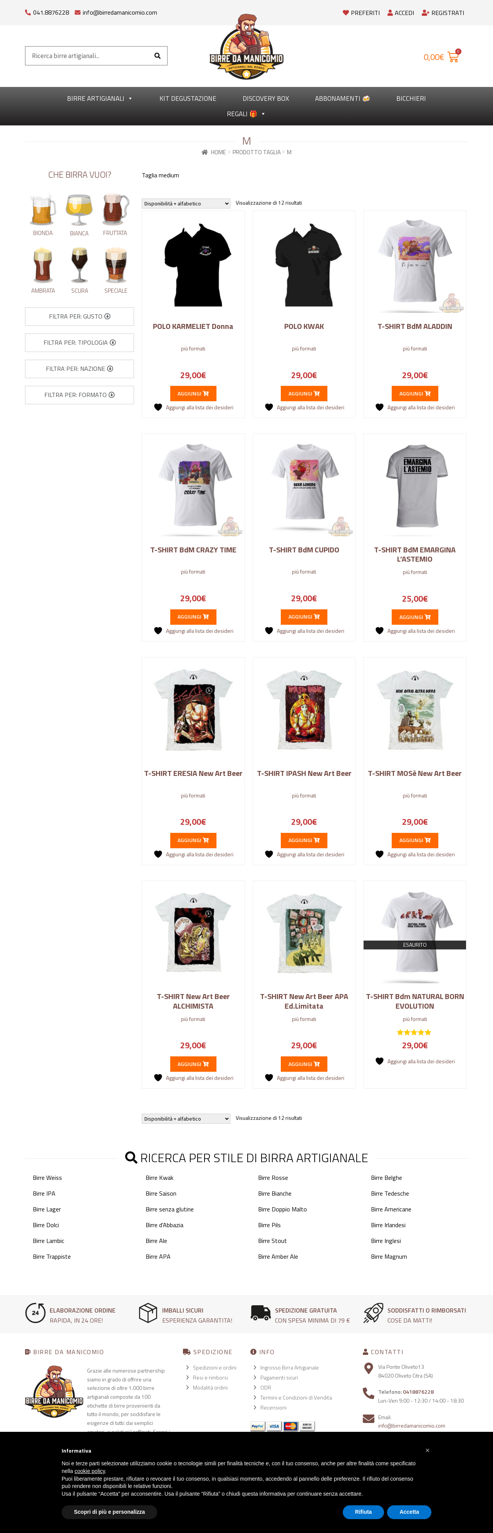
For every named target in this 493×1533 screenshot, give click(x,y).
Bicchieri (411, 98)
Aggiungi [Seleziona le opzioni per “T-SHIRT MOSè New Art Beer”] (415, 840)
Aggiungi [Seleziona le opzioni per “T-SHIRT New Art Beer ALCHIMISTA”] (193, 1064)
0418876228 (418, 1392)
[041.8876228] (28, 10)
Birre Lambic (48, 1240)
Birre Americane (391, 1209)
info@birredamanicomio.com (120, 12)
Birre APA (158, 1256)
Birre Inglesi (386, 1240)
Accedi (400, 12)
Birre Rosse (273, 1177)
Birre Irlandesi (388, 1224)
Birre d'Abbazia (164, 1224)
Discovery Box (266, 98)
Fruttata (115, 233)
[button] (80, 317)
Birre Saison (161, 1193)
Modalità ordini (210, 1387)
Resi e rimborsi (210, 1377)
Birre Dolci (46, 1224)
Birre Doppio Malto (282, 1209)
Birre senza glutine (170, 1209)
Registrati (443, 12)
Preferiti (361, 12)
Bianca (79, 233)
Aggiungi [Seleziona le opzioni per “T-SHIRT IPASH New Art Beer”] (304, 840)
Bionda (43, 233)
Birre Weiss (47, 1177)
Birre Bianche (275, 1193)
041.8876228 (51, 12)
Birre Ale (156, 1240)
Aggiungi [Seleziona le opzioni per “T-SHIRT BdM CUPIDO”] (304, 616)
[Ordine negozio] (186, 204)
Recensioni (273, 1407)
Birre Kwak (159, 1177)
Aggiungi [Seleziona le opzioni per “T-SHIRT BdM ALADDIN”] (415, 393)
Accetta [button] (409, 1512)
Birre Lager (47, 1209)
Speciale (115, 290)
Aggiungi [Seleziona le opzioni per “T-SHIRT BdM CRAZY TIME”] (193, 616)
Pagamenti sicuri (279, 1377)
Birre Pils (269, 1224)
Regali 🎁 (246, 114)
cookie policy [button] (89, 1471)
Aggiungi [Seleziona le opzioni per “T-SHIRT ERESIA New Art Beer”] (193, 840)
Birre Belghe (386, 1177)
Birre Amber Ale (278, 1256)
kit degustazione (187, 98)
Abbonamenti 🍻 (342, 98)
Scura (79, 290)
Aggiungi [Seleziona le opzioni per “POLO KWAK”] (304, 393)
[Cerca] (157, 56)
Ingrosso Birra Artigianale (289, 1367)
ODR (265, 1387)
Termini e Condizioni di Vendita (296, 1397)
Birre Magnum (389, 1256)
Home (218, 152)
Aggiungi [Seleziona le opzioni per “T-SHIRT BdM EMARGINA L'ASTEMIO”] (415, 617)
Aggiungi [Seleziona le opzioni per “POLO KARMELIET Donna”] (193, 393)
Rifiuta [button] (363, 1512)
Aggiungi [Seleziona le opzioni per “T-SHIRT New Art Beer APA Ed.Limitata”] (304, 1064)
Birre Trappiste (52, 1256)
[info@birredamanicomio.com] (77, 10)
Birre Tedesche (390, 1193)
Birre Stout (272, 1240)
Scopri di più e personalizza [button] (109, 1512)
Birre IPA (44, 1193)
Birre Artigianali (100, 98)
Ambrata (43, 290)
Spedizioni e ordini (214, 1367)
